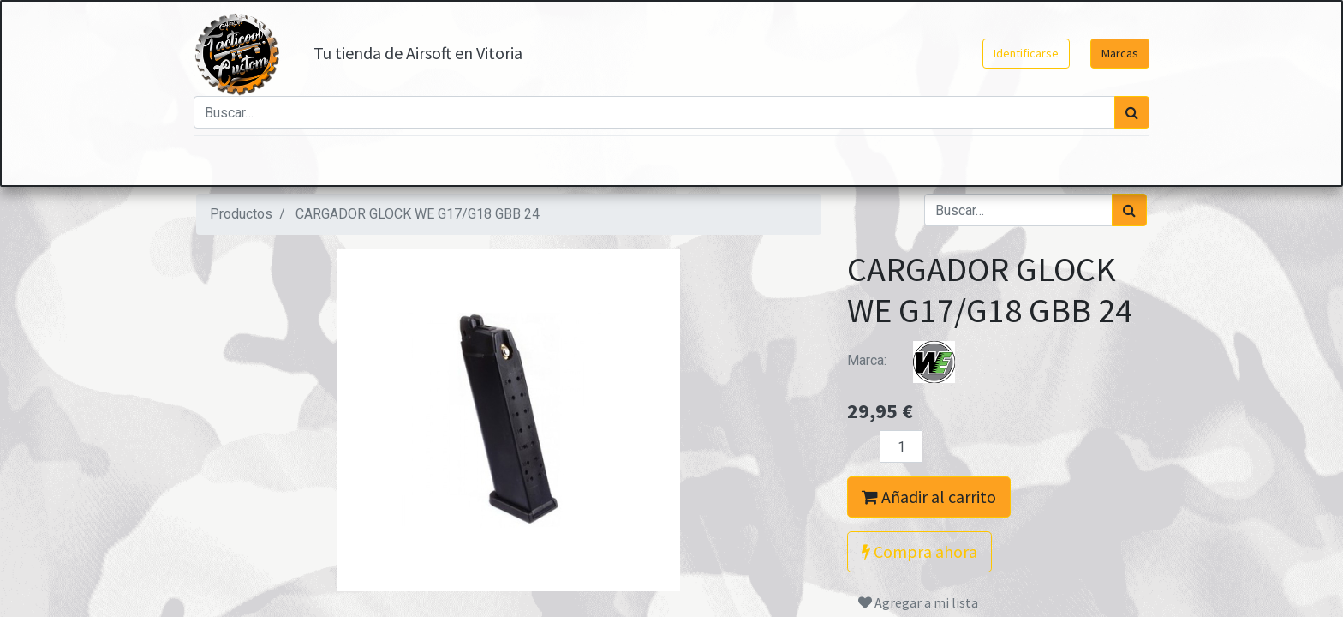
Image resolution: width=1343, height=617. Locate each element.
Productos (241, 214)
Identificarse (1023, 53)
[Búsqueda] (1129, 112)
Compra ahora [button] (919, 551)
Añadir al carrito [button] (929, 496)
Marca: (911, 360)
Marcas (1117, 53)
